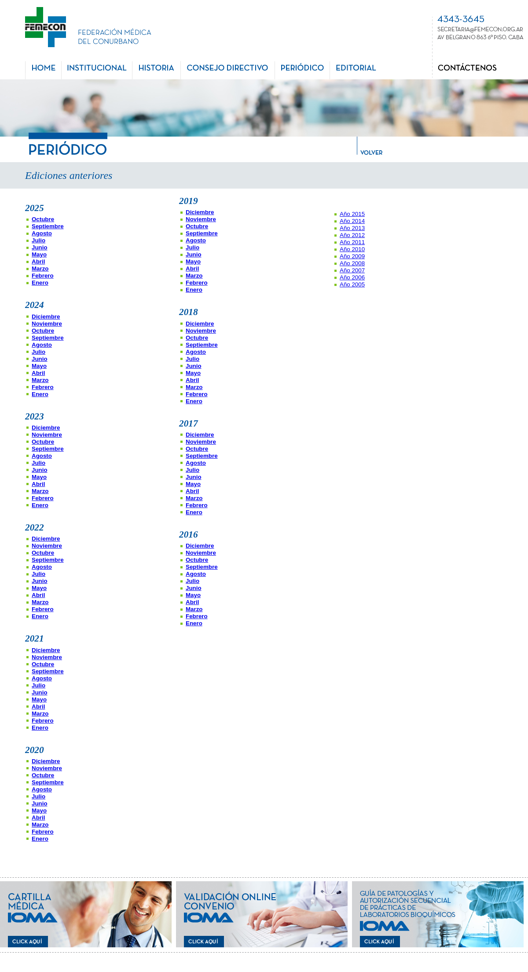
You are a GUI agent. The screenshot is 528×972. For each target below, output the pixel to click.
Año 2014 (352, 221)
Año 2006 (352, 277)
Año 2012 (352, 235)
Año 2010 (352, 249)
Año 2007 (352, 270)
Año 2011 (352, 242)
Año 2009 (352, 256)
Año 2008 (352, 263)
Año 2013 (352, 228)
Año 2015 (352, 214)
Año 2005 (352, 284)
